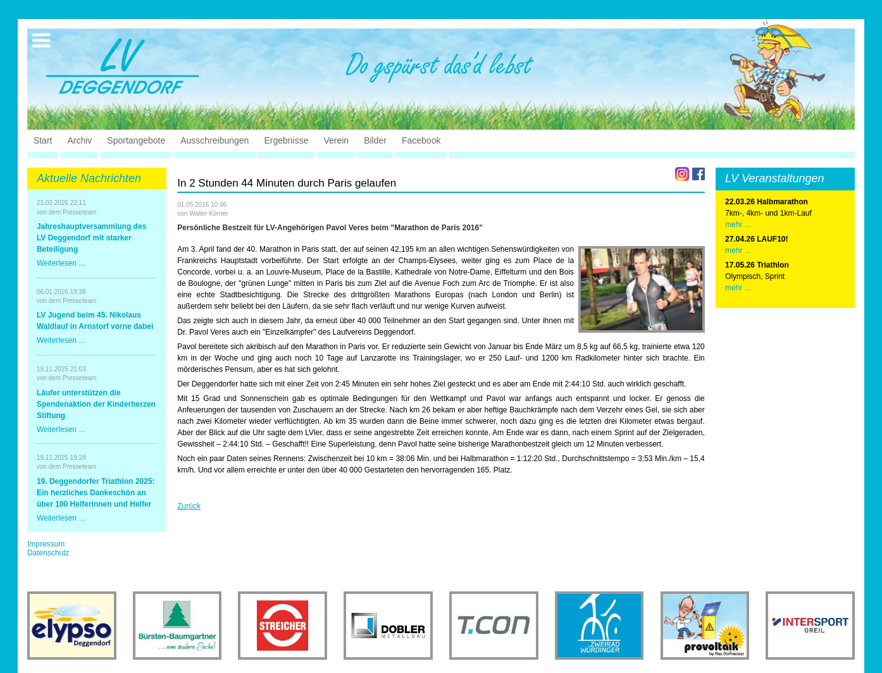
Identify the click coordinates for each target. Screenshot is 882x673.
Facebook (421, 140)
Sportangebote (136, 140)
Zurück (189, 506)
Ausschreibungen (214, 140)
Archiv (79, 140)
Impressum (46, 544)
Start (43, 140)
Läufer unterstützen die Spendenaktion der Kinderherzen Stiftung (96, 404)
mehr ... (738, 224)
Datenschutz (48, 552)
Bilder (375, 140)
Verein (336, 140)
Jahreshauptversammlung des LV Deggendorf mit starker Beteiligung (91, 238)
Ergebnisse (286, 140)
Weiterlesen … (61, 263)
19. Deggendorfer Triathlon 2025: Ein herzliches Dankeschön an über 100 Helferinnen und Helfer (96, 493)
